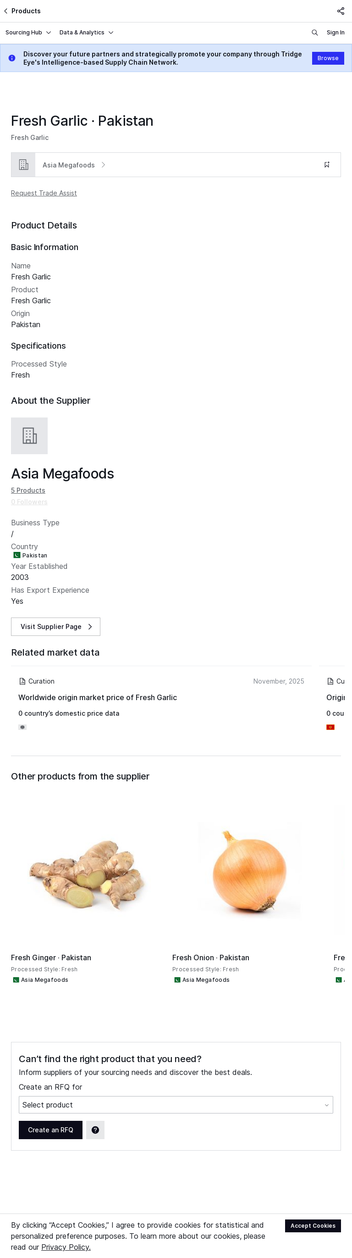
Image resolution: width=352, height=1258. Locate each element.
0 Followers (29, 491)
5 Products (28, 479)
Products (21, 11)
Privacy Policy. (66, 1247)
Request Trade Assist (44, 193)
